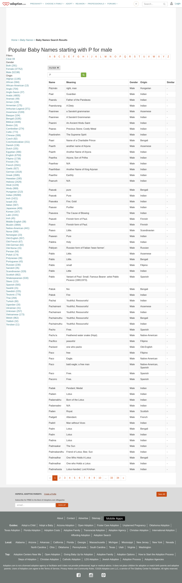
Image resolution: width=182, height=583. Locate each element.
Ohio (52, 547)
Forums (112, 4)
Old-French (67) (14, 241)
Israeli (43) (11, 202)
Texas (112, 547)
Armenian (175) (14, 105)
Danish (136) (13, 145)
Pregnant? (37, 4)
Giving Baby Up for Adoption (78, 554)
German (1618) (14, 172)
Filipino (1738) (13, 158)
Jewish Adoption (110, 559)
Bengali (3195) (13, 118)
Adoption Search (102, 535)
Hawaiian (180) (14, 178)
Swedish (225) (13, 291)
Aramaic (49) (13, 99)
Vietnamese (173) (15, 314)
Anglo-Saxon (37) (15, 92)
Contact (71, 518)
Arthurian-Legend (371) (18, 109)
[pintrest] (103, 575)
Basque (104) (13, 115)
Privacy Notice (67, 568)
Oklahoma (63, 547)
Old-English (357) (15, 238)
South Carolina (97, 547)
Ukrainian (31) (13, 308)
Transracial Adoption (94, 530)
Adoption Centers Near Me (27, 554)
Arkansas (45, 542)
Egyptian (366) (13, 152)
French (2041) (13, 165)
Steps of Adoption (27, 559)
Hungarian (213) (14, 192)
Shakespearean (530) (17, 278)
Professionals (97, 4)
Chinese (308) (13, 135)
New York (157, 542)
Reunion (81, 4)
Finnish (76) (12, 162)
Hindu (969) (12, 188)
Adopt (70, 4)
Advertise (83, 518)
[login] (175, 3)
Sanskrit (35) (12, 268)
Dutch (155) (12, 148)
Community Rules (86, 568)
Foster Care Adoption (108, 525)
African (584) (13, 82)
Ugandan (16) (13, 304)
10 (100, 478)
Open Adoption (85, 525)
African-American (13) (17, 85)
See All (161, 494)
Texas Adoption (12, 530)
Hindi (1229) (12, 185)
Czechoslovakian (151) (18, 142)
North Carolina (38, 547)
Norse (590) (12, 231)
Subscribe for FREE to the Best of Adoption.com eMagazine (40, 500)
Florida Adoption (32, 530)
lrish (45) (10, 218)
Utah (121, 547)
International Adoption (163, 530)
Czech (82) (12, 138)
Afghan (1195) (13, 79)
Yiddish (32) (12, 321)
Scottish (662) (13, 274)
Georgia (82, 542)
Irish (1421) (12, 198)
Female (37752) (14, 69)
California (58, 542)
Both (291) (11, 65)
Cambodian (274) (15, 128)
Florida (70, 542)
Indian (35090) (13, 195)
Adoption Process (132, 559)
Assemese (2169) (15, 112)
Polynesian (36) (14, 258)
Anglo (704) (12, 89)
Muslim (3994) (13, 225)
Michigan (113, 542)
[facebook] (79, 575)
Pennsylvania (79, 547)
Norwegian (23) (14, 235)
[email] (35, 505)
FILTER (54, 68)
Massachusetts (97, 542)
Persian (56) (12, 251)
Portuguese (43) (14, 261)
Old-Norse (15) (14, 248)
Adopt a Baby (46, 525)
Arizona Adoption (65, 525)
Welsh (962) (12, 318)
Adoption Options (126, 554)
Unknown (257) (14, 311)
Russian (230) (13, 265)
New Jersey (143, 542)
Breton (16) (12, 125)
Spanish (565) (13, 285)
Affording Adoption (80, 535)
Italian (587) (12, 205)
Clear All (10, 59)
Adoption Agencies (154, 559)
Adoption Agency (117, 530)
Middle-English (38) (16, 221)
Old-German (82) (15, 245)
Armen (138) (12, 102)
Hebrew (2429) (14, 182)
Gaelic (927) (12, 168)
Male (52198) (13, 72)
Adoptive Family (72, 530)
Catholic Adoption (72, 559)
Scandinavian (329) (16, 271)
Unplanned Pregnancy (134, 525)
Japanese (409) (14, 208)
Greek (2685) (13, 175)
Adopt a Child (29, 525)
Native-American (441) (17, 228)
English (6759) (13, 155)
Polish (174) (12, 255)
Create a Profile (50, 494)
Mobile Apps (114, 518)
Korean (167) (13, 211)
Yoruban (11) (13, 324)
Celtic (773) (12, 132)
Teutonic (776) (13, 294)
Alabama (20, 542)
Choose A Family (54, 4)
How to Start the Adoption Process (156, 554)
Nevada (170, 542)
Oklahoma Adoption (159, 525)
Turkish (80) (12, 301)
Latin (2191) (12, 215)
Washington (145, 547)
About (60, 518)
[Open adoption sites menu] (136, 3)
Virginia (131, 547)
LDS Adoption (91, 559)
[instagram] (91, 575)
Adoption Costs (52, 530)
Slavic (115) (12, 281)
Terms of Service (51, 568)
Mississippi (127, 542)
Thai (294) (11, 298)
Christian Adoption (139, 530)
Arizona (32, 542)
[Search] (152, 4)
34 (118, 478)
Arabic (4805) (13, 95)
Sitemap (96, 518)
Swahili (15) (12, 288)
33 (111, 478)
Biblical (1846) (13, 122)
